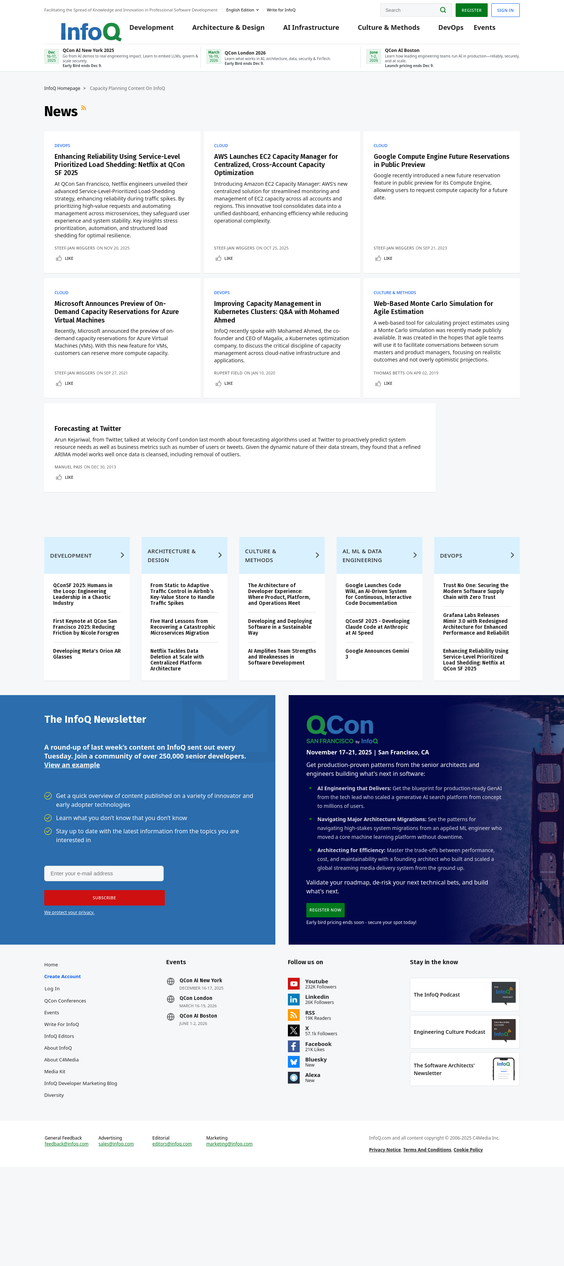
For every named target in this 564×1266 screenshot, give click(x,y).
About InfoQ (58, 1136)
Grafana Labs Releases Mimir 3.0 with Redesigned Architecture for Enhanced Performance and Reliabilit (476, 704)
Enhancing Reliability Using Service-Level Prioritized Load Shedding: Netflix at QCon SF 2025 (115, 172)
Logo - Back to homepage (74, 26)
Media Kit (54, 1160)
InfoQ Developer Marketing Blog (80, 1171)
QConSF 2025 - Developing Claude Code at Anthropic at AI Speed (377, 707)
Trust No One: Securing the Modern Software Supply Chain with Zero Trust (475, 672)
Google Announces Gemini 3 (377, 734)
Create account (62, 1064)
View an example (72, 848)
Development (145, 30)
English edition (240, 8)
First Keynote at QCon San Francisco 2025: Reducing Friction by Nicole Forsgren (86, 707)
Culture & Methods (383, 30)
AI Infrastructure (305, 30)
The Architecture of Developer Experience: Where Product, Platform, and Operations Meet (279, 675)
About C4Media (61, 1148)
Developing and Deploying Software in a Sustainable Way (280, 707)
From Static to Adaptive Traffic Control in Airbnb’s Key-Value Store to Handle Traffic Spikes (182, 675)
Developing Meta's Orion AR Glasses (87, 734)
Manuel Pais (68, 533)
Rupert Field (230, 395)
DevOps (445, 30)
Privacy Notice (385, 1245)
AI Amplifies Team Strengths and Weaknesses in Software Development (282, 737)
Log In (52, 1077)
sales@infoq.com (116, 1239)
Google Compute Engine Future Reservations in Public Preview (432, 168)
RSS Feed (84, 117)
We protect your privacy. (69, 997)
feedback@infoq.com (66, 1239)
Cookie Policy (468, 1245)
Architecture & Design (222, 30)
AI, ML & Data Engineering (362, 636)
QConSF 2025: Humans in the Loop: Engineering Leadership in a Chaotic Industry (82, 675)
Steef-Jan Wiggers (75, 256)
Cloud (223, 151)
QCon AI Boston (198, 1105)
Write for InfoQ (61, 1112)
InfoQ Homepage (62, 95)
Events (479, 30)
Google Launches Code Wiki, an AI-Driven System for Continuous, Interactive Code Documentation (378, 675)
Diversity (54, 1183)
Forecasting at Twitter (91, 458)
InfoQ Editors (59, 1124)
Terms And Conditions (427, 1245)
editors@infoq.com (172, 1239)
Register (471, 8)
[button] (102, 982)
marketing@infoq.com (229, 1239)
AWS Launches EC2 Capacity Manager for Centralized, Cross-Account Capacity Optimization (278, 172)
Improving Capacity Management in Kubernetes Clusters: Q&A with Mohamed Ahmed (276, 327)
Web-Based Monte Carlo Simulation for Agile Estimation (440, 323)
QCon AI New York (201, 1069)
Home (51, 1053)
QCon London (196, 1087)
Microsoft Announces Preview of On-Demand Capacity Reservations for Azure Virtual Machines (116, 327)
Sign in (505, 8)
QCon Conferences (65, 1089)
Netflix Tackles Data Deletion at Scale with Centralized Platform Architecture (177, 740)
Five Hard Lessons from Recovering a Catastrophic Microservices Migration (182, 707)
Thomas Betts (395, 395)
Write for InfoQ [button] (281, 8)
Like (69, 266)
